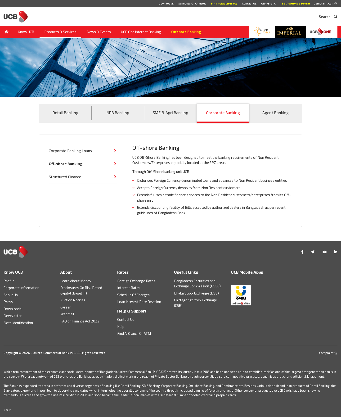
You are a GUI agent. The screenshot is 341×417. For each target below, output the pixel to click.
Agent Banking (275, 112)
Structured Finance (65, 176)
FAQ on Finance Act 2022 (79, 321)
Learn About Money (75, 281)
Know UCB (26, 32)
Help (120, 326)
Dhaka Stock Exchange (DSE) (196, 293)
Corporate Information (21, 288)
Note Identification (18, 323)
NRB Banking (118, 112)
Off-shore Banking (65, 163)
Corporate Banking (223, 112)
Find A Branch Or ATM (134, 333)
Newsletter (13, 315)
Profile (9, 281)
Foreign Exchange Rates (136, 281)
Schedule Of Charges (192, 3)
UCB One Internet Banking (141, 32)
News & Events (99, 32)
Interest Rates (128, 288)
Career (65, 307)
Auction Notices (72, 300)
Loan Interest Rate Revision (139, 301)
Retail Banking (65, 112)
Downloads (166, 3)
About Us (11, 295)
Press (8, 301)
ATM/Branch (269, 3)
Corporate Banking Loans (70, 150)
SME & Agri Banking (170, 112)
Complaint (328, 353)
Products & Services (60, 32)
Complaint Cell (325, 3)
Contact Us (249, 3)
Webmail (67, 314)
